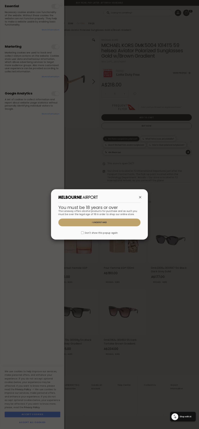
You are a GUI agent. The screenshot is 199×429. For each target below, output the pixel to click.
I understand (99, 222)
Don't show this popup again (101, 233)
